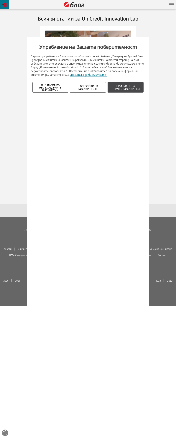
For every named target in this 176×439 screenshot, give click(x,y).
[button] (171, 4)
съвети (7, 249)
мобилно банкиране (161, 249)
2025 (17, 280)
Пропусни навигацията (149, 5)
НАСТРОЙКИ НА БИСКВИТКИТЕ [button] (88, 87)
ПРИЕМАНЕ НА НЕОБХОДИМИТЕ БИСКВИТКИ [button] (50, 87)
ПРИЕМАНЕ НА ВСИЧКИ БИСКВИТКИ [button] (126, 87)
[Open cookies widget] (5, 433)
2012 (169, 280)
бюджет (162, 255)
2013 (158, 280)
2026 (6, 280)
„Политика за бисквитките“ (88, 74)
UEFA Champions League (22, 255)
